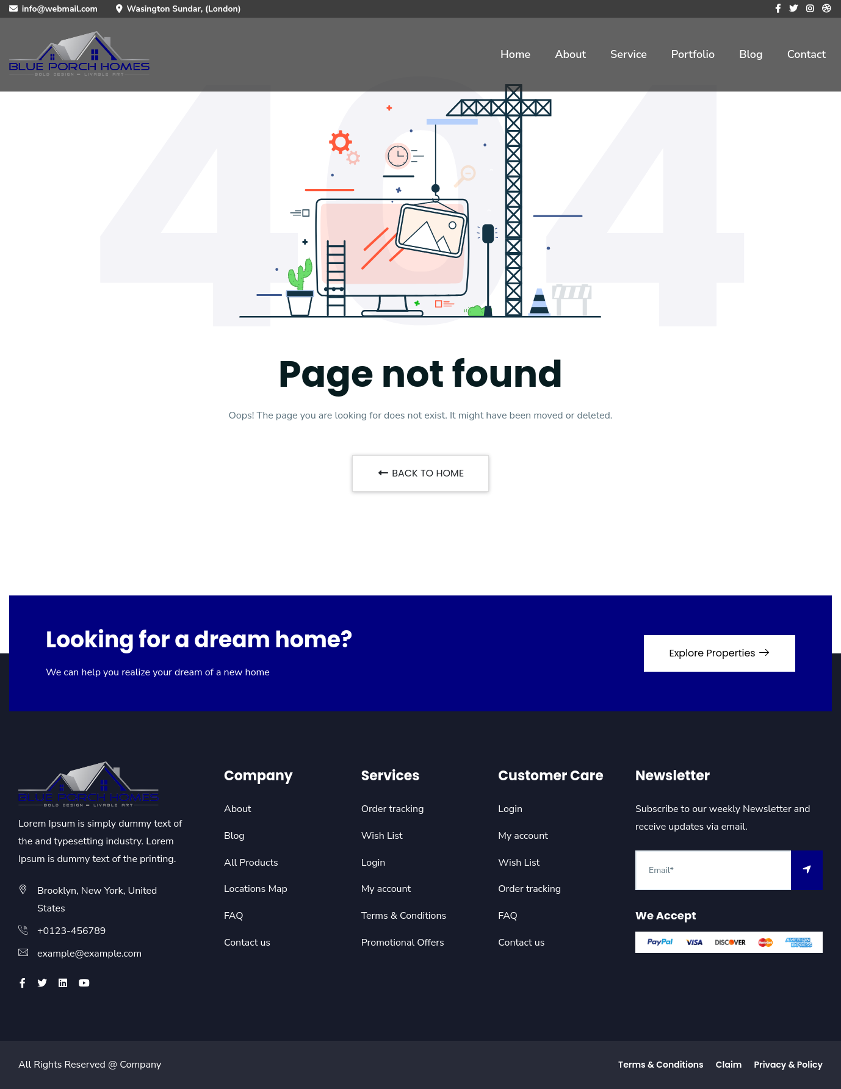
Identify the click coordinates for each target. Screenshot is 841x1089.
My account (386, 889)
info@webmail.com (60, 9)
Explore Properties (719, 653)
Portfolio (693, 54)
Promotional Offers (402, 942)
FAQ (234, 915)
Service (628, 54)
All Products (251, 862)
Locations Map (255, 889)
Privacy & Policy (788, 1064)
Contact (806, 54)
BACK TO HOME (420, 473)
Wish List (382, 836)
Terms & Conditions (404, 915)
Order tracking (392, 809)
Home (515, 54)
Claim (729, 1064)
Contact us (247, 942)
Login (373, 862)
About (570, 54)
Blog (751, 54)
